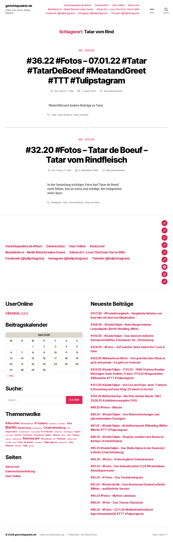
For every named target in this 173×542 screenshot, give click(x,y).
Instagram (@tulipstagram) (93, 13)
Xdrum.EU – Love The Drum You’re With (118, 9)
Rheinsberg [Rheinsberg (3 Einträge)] (46, 438)
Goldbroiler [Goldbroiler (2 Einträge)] (58, 431)
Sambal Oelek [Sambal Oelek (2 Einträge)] (72, 439)
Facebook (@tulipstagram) (60, 13)
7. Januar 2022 (88, 91)
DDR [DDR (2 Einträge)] (68, 428)
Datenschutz (102, 5)
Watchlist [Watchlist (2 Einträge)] (18, 446)
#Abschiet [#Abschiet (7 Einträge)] (12, 423)
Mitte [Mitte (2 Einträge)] (69, 435)
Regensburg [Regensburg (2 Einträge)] (16, 439)
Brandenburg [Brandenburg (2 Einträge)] (37, 428)
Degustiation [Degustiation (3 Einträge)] (11, 431)
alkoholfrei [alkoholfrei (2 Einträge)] (52, 423)
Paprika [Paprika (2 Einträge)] (8, 439)
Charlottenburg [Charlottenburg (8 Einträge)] (54, 427)
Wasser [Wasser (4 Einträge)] (9, 445)
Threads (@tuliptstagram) (125, 13)
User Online (118, 5)
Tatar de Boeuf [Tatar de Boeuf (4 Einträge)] (25, 442)
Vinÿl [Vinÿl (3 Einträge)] (71, 442)
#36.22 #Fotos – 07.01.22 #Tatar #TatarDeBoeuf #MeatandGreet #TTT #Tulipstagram (86, 70)
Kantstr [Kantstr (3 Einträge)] (18, 435)
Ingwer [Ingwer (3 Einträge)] (77, 431)
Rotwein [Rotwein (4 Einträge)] (61, 438)
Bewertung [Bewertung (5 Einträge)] (24, 427)
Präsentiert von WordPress (81, 534)
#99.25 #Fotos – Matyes (107, 407)
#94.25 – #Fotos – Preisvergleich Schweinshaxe (123, 459)
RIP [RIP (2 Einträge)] (54, 439)
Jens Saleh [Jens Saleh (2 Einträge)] (9, 435)
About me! (133, 5)
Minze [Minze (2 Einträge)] (63, 435)
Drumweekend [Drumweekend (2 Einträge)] (24, 431)
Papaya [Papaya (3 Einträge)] (75, 435)
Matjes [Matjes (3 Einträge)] (48, 435)
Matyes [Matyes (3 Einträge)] (56, 435)
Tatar (53, 114)
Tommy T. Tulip (66, 91)
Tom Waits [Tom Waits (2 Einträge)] (38, 442)
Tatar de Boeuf (64, 114)
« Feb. (10, 375)
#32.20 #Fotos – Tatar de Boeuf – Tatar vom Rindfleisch (86, 154)
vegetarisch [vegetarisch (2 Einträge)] (63, 442)
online (17, 312)
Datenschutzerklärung (20, 471)
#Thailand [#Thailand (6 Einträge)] (40, 423)
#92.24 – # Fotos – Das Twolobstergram (117, 477)
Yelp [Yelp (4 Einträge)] (25, 445)
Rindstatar (56, 202)
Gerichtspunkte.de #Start (77, 5)
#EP (81, 50)
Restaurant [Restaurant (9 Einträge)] (31, 438)
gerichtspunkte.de (18, 5)
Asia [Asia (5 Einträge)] (69, 423)
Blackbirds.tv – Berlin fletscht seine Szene (70, 9)
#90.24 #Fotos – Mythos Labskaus (114, 495)
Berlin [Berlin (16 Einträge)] (11, 427)
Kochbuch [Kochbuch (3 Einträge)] (28, 435)
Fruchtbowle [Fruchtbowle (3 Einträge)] (47, 431)
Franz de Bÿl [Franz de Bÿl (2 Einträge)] (35, 431)
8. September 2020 (88, 170)
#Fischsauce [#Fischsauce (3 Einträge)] (27, 423)
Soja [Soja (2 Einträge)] (14, 442)
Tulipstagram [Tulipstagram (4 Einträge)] (50, 442)
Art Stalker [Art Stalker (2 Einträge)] (61, 423)
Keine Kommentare (113, 91)
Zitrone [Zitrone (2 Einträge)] (31, 446)
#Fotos (89, 50)
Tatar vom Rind (80, 114)
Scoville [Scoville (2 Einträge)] (8, 442)
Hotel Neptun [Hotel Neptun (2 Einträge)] (68, 431)
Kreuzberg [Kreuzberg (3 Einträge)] (39, 435)
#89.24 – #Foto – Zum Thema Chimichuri (118, 502)
